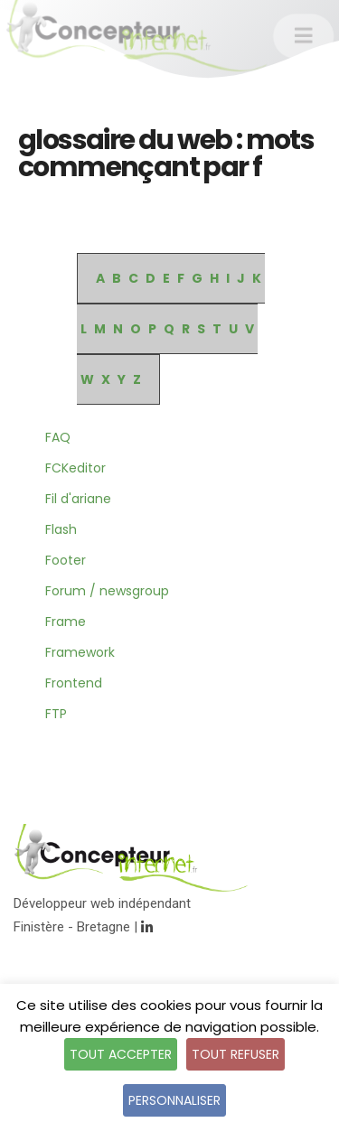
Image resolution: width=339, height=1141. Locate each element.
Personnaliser (174, 1100)
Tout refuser (235, 1054)
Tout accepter (121, 1054)
